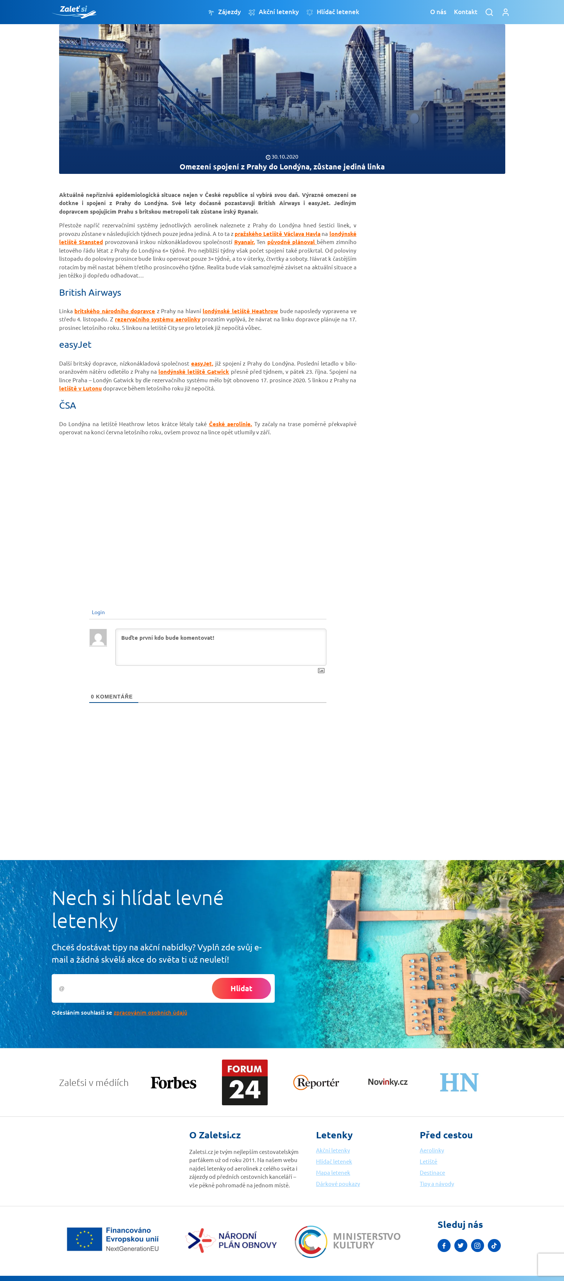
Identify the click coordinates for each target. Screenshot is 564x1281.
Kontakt (465, 11)
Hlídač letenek (332, 12)
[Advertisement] (423, 296)
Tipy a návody (437, 1183)
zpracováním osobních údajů (150, 1012)
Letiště (428, 1161)
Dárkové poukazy (338, 1183)
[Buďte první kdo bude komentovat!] (220, 647)
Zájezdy (224, 12)
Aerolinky (432, 1150)
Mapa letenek (333, 1172)
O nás (438, 11)
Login (98, 612)
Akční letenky (273, 12)
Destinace (432, 1172)
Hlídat (241, 988)
